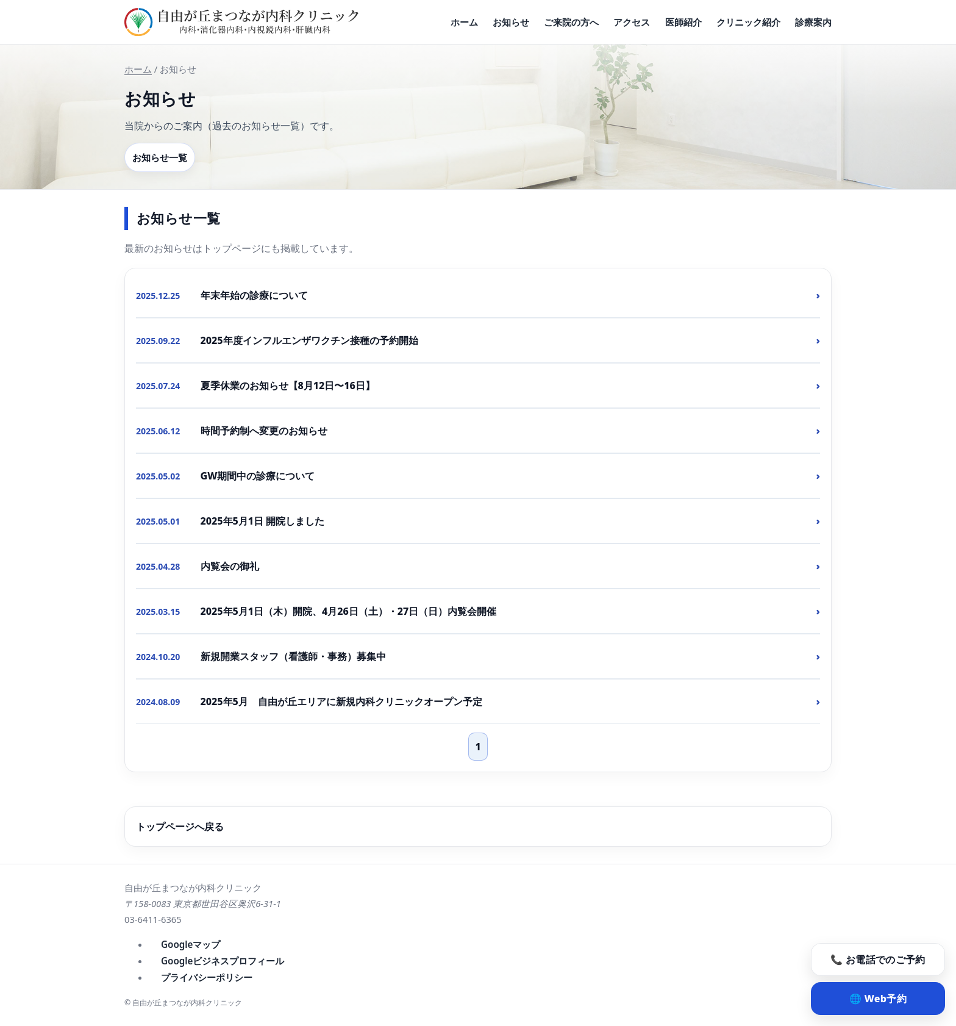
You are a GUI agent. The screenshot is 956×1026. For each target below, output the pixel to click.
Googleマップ (190, 944)
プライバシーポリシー (206, 977)
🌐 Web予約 (878, 998)
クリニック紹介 (748, 22)
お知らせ (511, 22)
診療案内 (813, 22)
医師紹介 (683, 22)
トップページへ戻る (180, 826)
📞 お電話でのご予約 (877, 959)
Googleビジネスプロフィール (222, 961)
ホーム (464, 22)
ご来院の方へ (571, 22)
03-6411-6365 (153, 919)
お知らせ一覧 (159, 157)
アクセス (631, 22)
